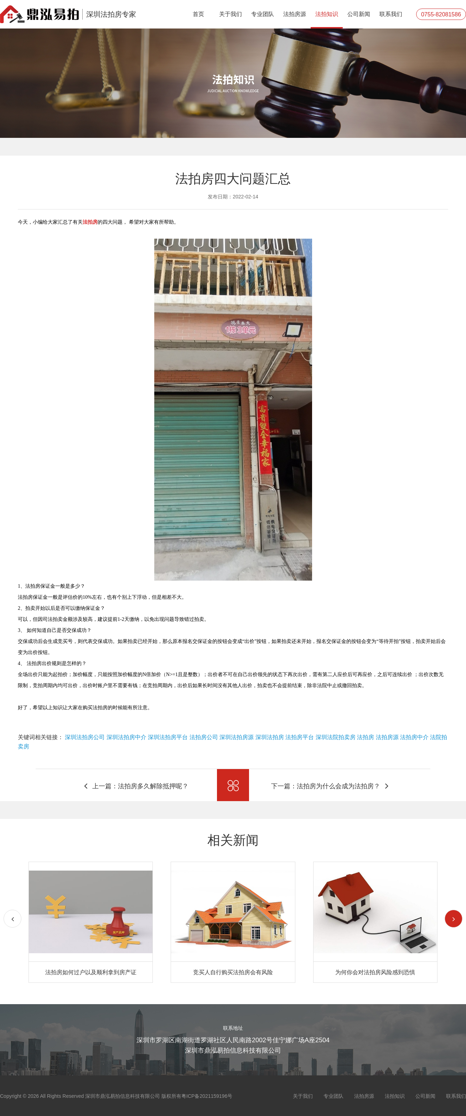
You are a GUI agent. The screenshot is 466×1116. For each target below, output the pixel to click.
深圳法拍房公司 (85, 737)
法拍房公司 (204, 737)
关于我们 (230, 14)
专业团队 (262, 14)
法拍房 (365, 737)
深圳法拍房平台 (168, 737)
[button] (453, 919)
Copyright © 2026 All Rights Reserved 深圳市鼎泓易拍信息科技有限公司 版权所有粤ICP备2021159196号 (116, 1096)
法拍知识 (326, 14)
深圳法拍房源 (236, 737)
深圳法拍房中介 (126, 737)
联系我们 (390, 14)
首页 (198, 14)
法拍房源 (294, 14)
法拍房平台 (299, 737)
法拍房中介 (414, 737)
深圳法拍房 (269, 737)
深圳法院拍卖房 (336, 737)
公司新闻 (358, 14)
